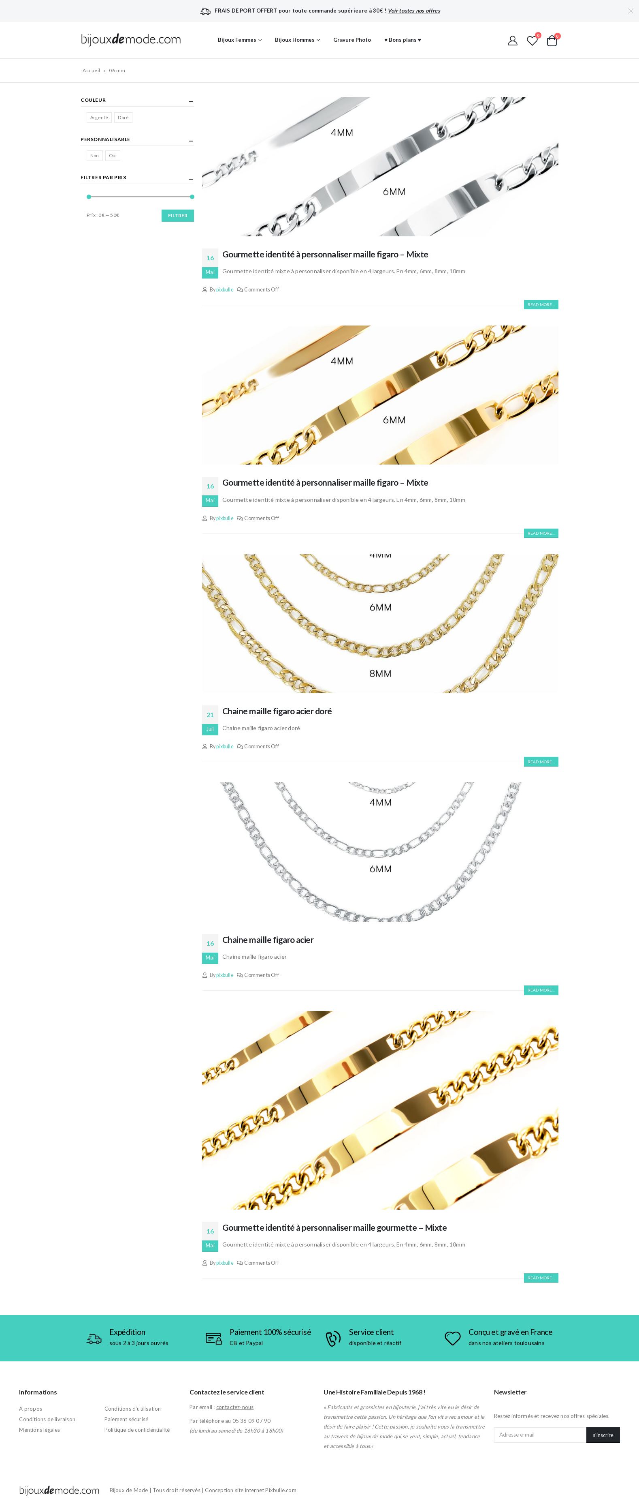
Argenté (99, 117)
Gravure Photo (352, 39)
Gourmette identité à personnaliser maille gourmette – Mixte (334, 1227)
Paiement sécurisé (126, 1419)
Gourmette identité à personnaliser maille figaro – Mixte (325, 254)
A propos (30, 1408)
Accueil (91, 70)
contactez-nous (235, 1407)
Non (94, 155)
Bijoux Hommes (295, 39)
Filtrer (177, 215)
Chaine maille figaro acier (267, 939)
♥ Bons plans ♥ (402, 39)
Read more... (541, 304)
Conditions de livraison (47, 1419)
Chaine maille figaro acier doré (277, 711)
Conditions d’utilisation (132, 1408)
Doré (123, 117)
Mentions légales (39, 1429)
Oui (113, 155)
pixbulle (225, 290)
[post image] (380, 166)
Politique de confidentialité (137, 1429)
